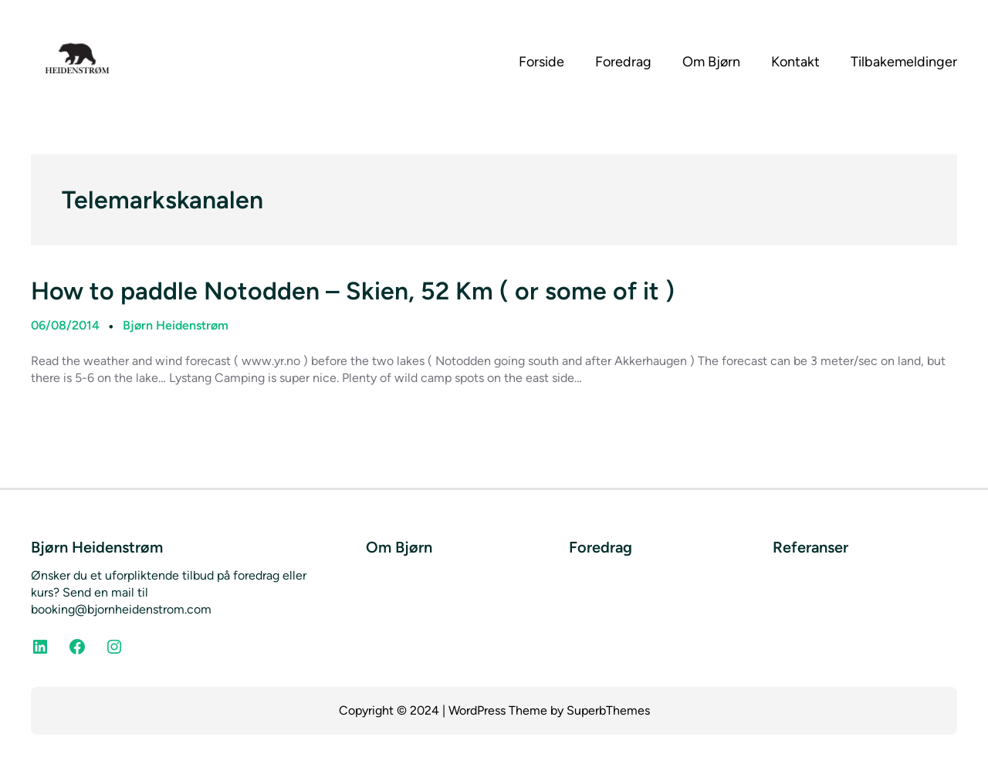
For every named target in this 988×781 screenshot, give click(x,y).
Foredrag (600, 547)
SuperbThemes (608, 710)
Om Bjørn (399, 547)
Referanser (810, 547)
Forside (541, 61)
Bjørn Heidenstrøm (175, 325)
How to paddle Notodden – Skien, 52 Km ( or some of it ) (353, 291)
